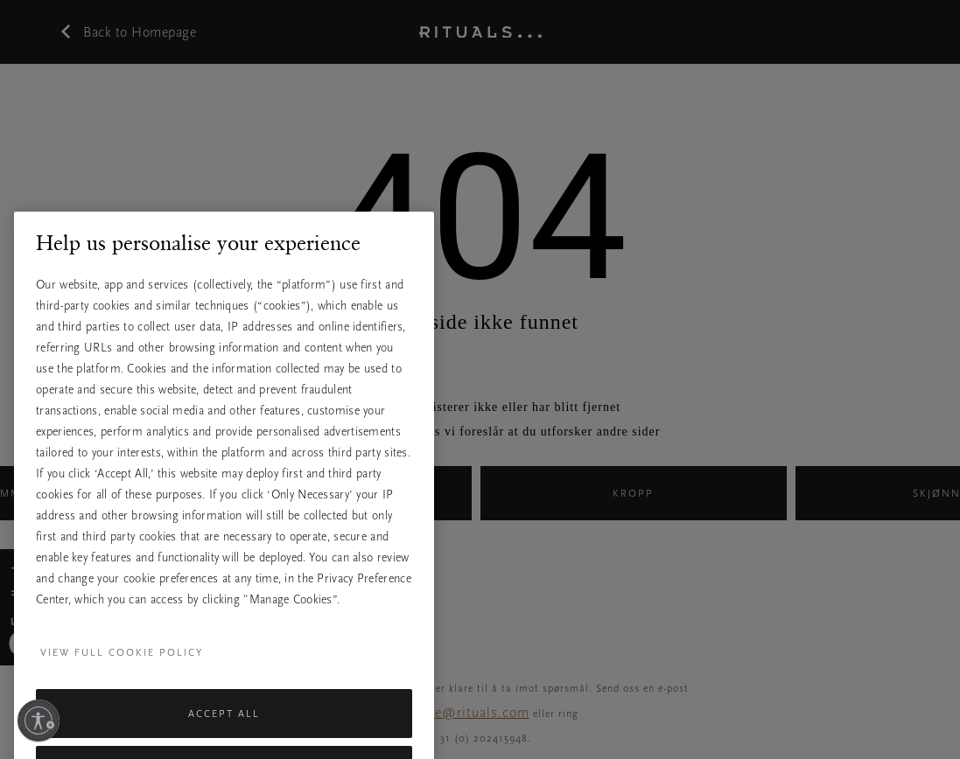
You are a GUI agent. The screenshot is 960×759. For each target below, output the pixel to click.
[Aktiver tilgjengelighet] (39, 721)
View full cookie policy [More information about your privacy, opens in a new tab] (121, 671)
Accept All (224, 732)
